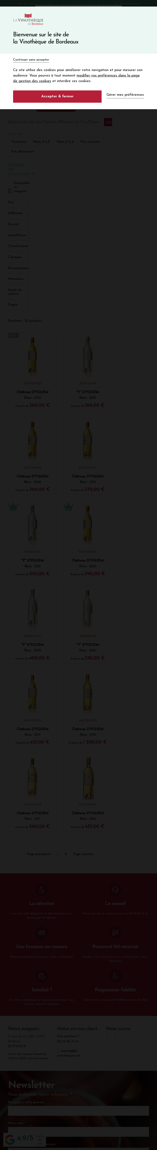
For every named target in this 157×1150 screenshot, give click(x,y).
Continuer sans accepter (31, 59)
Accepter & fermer (57, 96)
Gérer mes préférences (125, 95)
